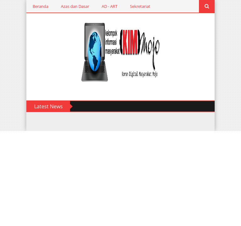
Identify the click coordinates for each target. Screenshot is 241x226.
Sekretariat (140, 6)
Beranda (40, 6)
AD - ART (109, 6)
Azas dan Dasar (75, 6)
